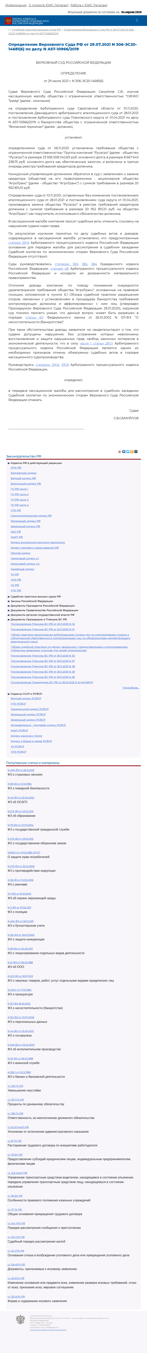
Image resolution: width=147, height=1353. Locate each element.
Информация (16, 5)
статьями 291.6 (47, 365)
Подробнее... (130, 687)
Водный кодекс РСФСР (26, 698)
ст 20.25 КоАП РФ (18, 1127)
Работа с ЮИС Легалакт (88, 5)
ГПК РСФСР (18, 703)
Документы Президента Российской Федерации (43, 605)
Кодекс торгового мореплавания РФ (35, 547)
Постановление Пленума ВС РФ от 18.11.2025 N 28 (43, 666)
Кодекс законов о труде (26, 735)
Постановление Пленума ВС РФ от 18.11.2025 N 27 (43, 660)
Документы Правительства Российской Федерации (44, 610)
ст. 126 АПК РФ (16, 1264)
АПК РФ (16, 467)
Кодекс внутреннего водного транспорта (38, 542)
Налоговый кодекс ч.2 (25, 563)
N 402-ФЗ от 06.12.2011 (20, 921)
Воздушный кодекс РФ (26, 483)
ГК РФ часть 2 (20, 494)
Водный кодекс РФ (23, 478)
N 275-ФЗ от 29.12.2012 (20, 838)
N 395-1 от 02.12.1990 (19, 1072)
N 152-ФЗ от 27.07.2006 (21, 1017)
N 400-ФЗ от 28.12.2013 (21, 770)
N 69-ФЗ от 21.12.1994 (20, 783)
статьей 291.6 (18, 243)
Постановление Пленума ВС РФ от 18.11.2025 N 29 (43, 671)
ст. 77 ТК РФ (15, 1209)
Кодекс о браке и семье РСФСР (31, 741)
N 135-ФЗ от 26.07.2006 (21, 935)
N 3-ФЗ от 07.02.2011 (19, 907)
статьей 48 (60, 268)
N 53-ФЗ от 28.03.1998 (20, 1058)
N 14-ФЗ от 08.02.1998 (20, 962)
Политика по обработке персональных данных (48, 1330)
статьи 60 (35, 317)
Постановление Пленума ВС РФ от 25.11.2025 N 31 (42, 629)
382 (84, 264)
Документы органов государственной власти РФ (42, 614)
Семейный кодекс (22, 569)
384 (94, 264)
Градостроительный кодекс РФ (31, 515)
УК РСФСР (17, 746)
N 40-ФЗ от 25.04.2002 (21, 797)
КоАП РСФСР (19, 730)
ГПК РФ (16, 510)
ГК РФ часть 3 (20, 499)
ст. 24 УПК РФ (16, 1250)
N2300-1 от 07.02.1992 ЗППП (24, 852)
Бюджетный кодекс (24, 472)
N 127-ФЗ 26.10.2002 (19, 1003)
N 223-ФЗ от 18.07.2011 (20, 976)
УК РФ (15, 585)
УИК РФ (16, 579)
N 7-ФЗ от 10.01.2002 (19, 893)
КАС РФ (16, 531)
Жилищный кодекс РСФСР (28, 714)
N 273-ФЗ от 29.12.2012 (20, 811)
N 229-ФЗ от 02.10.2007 (21, 1044)
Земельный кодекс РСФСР (28, 719)
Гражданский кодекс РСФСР (30, 709)
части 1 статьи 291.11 (96, 343)
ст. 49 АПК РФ (16, 1278)
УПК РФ (16, 590)
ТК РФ (15, 574)
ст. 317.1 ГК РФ (16, 1099)
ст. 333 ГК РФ (15, 1086)
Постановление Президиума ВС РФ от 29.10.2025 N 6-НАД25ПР (52, 682)
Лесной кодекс (20, 553)
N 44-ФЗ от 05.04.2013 (21, 1031)
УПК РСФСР (18, 751)
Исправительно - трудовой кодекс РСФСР (38, 725)
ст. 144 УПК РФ (16, 1223)
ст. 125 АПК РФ (16, 1296)
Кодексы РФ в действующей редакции (36, 462)
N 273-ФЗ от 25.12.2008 (21, 866)
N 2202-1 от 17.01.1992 (19, 989)
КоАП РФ (17, 536)
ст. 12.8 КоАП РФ (17, 1173)
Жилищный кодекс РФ (26, 520)
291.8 (65, 365)
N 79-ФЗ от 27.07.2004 (20, 825)
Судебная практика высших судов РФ (36, 596)
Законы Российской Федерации (32, 601)
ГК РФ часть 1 (19, 488)
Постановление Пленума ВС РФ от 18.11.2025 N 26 (43, 677)
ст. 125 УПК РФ (16, 1237)
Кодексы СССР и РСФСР (26, 693)
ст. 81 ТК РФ (14, 1141)
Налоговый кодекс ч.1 (25, 558)
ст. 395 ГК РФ (15, 1113)
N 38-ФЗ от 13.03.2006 (20, 880)
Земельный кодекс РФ (25, 526)
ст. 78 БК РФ (15, 1154)
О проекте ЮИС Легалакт (49, 5)
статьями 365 (66, 264)
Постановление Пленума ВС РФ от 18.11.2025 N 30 (43, 655)
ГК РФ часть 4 (20, 504)
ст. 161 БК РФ (15, 1195)
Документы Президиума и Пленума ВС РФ (39, 619)
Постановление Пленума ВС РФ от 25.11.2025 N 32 (43, 623)
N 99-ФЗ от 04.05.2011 (20, 948)
